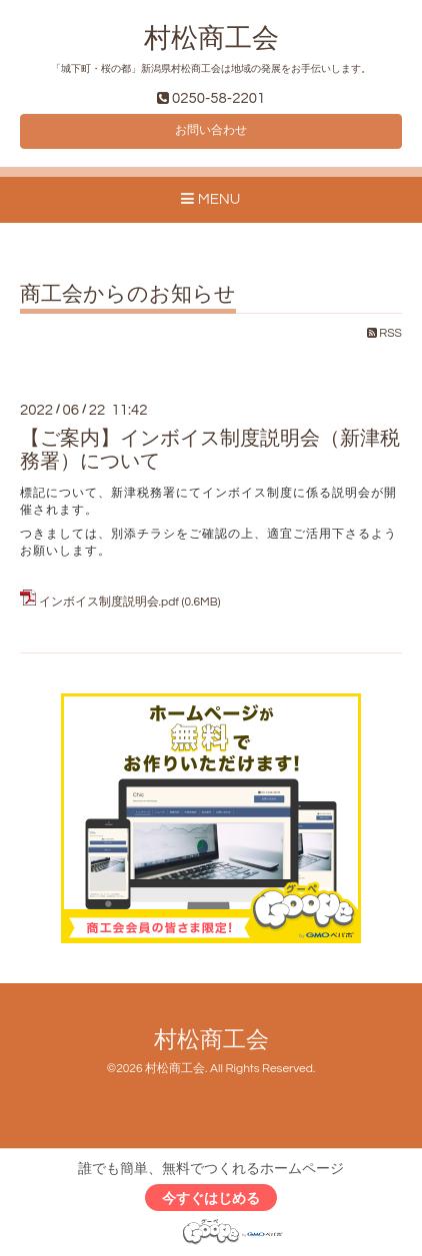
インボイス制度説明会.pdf (109, 602)
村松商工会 (211, 39)
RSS (384, 333)
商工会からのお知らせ (128, 294)
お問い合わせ (211, 130)
